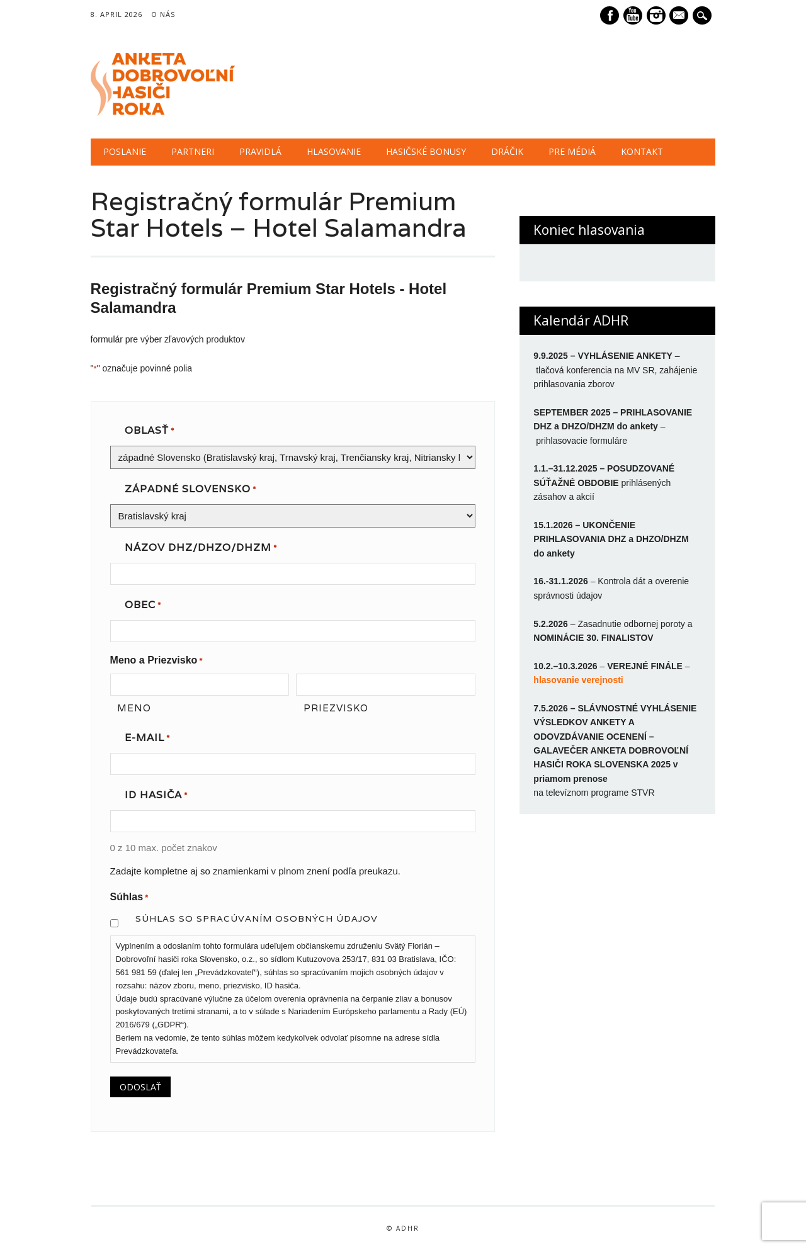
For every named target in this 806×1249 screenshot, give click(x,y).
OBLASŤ (149, 431)
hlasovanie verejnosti (578, 680)
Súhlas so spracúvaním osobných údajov (256, 918)
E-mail (681, 16)
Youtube (632, 15)
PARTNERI (192, 151)
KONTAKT (642, 151)
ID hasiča (156, 796)
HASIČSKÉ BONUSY (426, 151)
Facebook (609, 15)
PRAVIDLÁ (260, 151)
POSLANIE (124, 151)
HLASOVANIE (334, 151)
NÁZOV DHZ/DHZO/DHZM (201, 548)
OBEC (143, 605)
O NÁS (163, 14)
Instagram (656, 15)
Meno (134, 708)
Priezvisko (336, 708)
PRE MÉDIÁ (572, 151)
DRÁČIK (507, 151)
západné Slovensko (190, 490)
